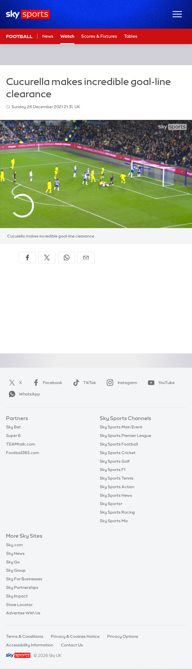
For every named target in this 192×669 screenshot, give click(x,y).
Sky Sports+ (111, 504)
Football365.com (22, 453)
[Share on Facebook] (27, 257)
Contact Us (72, 645)
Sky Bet (13, 427)
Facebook (46, 382)
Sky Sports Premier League (125, 436)
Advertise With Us (23, 613)
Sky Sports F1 (112, 470)
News (47, 36)
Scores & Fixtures (99, 36)
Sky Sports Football (119, 444)
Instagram (120, 382)
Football (19, 36)
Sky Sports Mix (114, 521)
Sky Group (16, 570)
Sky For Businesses (24, 579)
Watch (67, 36)
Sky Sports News (116, 495)
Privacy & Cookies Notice (75, 636)
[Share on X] (46, 257)
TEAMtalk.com (20, 444)
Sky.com (14, 545)
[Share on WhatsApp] (66, 257)
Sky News (15, 553)
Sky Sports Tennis (116, 478)
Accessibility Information (29, 645)
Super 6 (13, 436)
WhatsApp (23, 394)
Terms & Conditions (24, 636)
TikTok (83, 382)
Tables (130, 36)
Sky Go (13, 562)
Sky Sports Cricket (117, 453)
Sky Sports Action (117, 487)
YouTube (160, 382)
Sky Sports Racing (117, 512)
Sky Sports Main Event (121, 427)
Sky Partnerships (22, 587)
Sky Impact (17, 596)
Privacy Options (122, 636)
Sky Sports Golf (115, 461)
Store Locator (19, 605)
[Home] (28, 14)
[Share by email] (86, 257)
